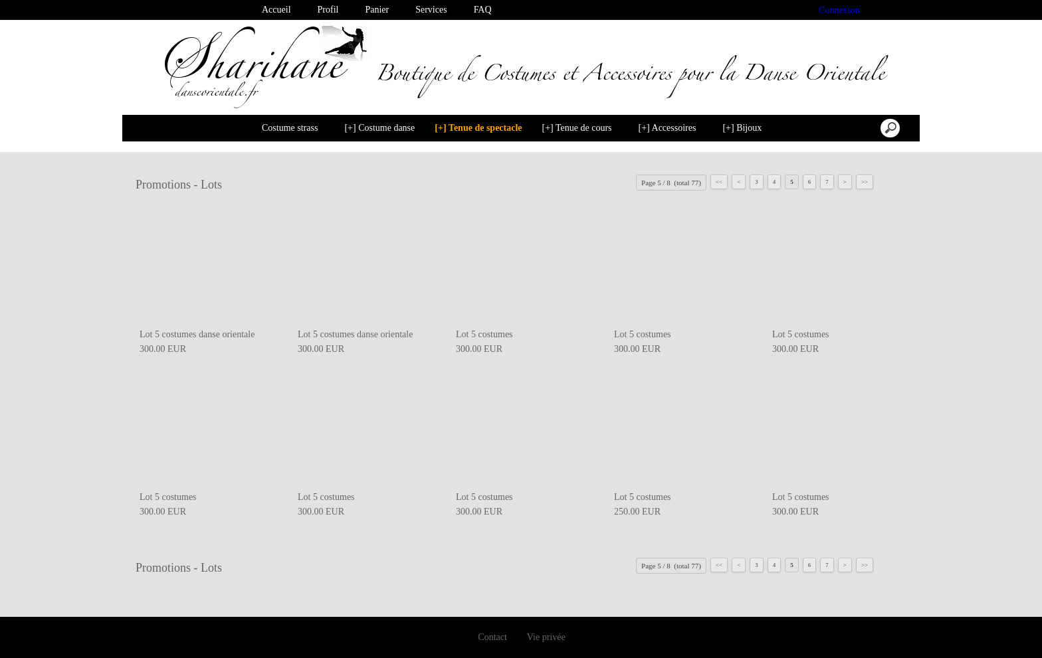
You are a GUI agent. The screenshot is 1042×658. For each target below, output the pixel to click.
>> (864, 182)
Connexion (839, 10)
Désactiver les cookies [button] (864, 634)
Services (431, 10)
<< (719, 182)
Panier (377, 10)
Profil (328, 10)
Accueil (276, 10)
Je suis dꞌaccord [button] (976, 634)
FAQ (483, 10)
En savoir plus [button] (446, 633)
